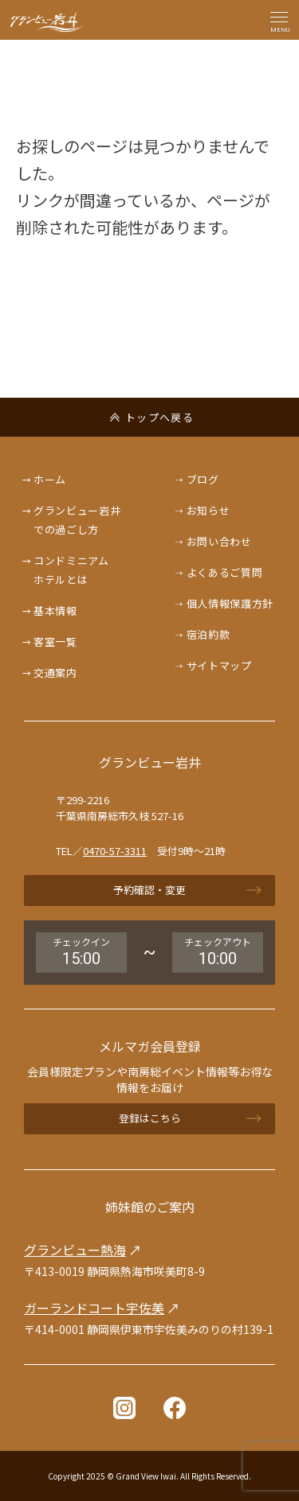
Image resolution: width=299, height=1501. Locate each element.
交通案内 (55, 672)
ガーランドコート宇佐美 (94, 1307)
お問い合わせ (219, 541)
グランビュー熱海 (75, 1249)
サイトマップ (219, 665)
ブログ (203, 479)
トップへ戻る (159, 417)
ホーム (49, 479)
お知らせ (208, 510)
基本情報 (55, 610)
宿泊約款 (208, 634)
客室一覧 (55, 641)
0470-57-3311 (115, 850)
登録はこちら (150, 1118)
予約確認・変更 (149, 889)
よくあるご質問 (225, 572)
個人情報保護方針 (230, 603)
